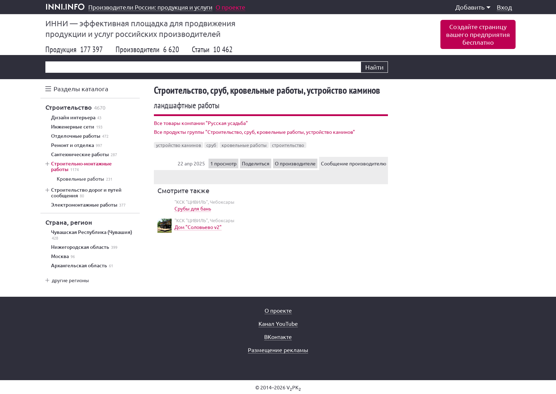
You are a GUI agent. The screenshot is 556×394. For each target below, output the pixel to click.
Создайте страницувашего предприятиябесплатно (478, 34)
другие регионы (70, 280)
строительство (288, 145)
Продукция (74, 49)
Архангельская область (82, 265)
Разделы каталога (81, 88)
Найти (374, 67)
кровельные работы (244, 145)
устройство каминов (178, 145)
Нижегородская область (84, 247)
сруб (211, 145)
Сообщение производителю (353, 163)
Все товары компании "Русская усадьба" (201, 123)
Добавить (472, 7)
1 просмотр (223, 163)
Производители (147, 49)
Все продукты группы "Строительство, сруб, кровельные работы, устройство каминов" (254, 131)
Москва (63, 256)
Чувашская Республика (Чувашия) (91, 235)
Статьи (212, 49)
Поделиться (255, 163)
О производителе (295, 163)
